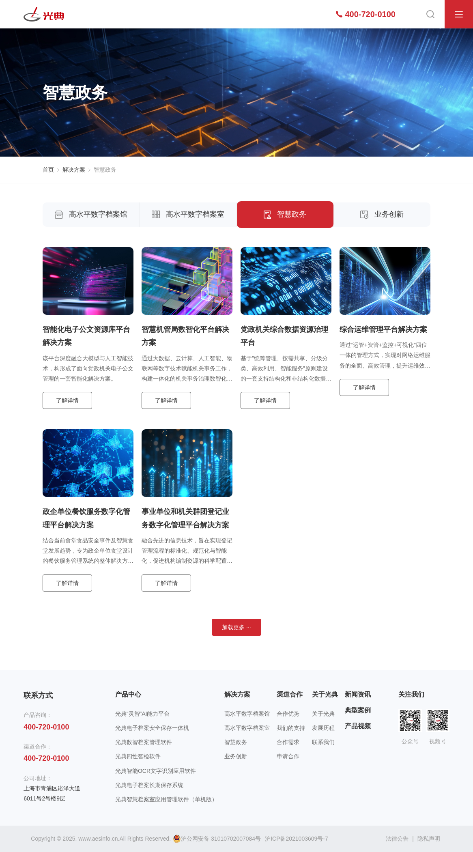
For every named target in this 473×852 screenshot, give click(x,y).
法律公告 (397, 838)
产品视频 (358, 726)
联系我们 (323, 742)
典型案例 (358, 710)
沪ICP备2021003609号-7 (296, 838)
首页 (48, 169)
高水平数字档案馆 (91, 214)
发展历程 (323, 728)
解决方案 (73, 169)
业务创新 (382, 214)
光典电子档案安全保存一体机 (152, 728)
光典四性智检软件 (138, 756)
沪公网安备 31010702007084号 (217, 839)
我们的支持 (291, 728)
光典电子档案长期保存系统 (149, 785)
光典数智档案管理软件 (143, 742)
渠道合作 (290, 694)
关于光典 (325, 694)
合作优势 (288, 713)
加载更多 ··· (236, 627)
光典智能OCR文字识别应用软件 (155, 771)
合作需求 (288, 742)
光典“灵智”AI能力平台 (142, 713)
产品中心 (128, 694)
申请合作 (288, 756)
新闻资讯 (358, 694)
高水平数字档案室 (188, 214)
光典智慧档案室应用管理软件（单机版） (166, 799)
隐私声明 (428, 838)
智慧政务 (105, 169)
